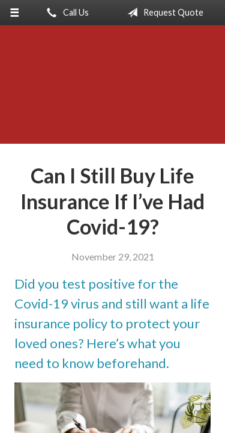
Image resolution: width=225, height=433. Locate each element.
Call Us (65, 12)
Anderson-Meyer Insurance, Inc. (112, 89)
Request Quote (162, 12)
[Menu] (14, 12)
